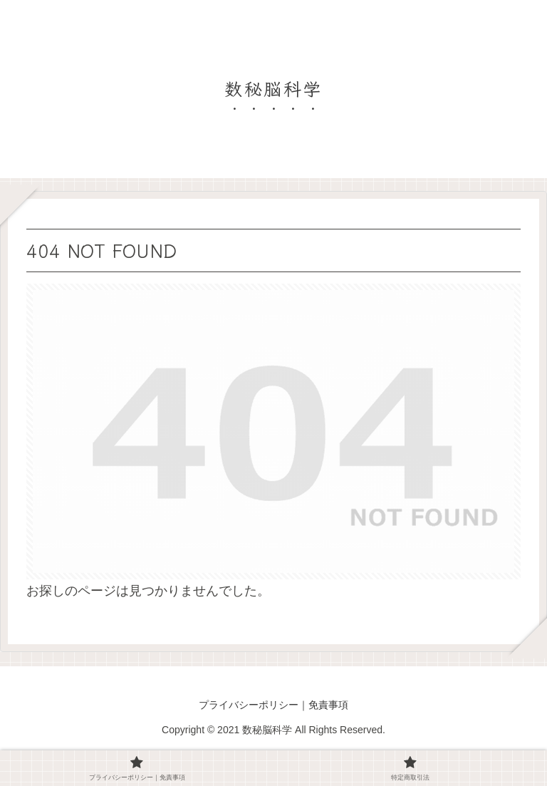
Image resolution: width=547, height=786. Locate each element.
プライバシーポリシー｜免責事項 (273, 704)
